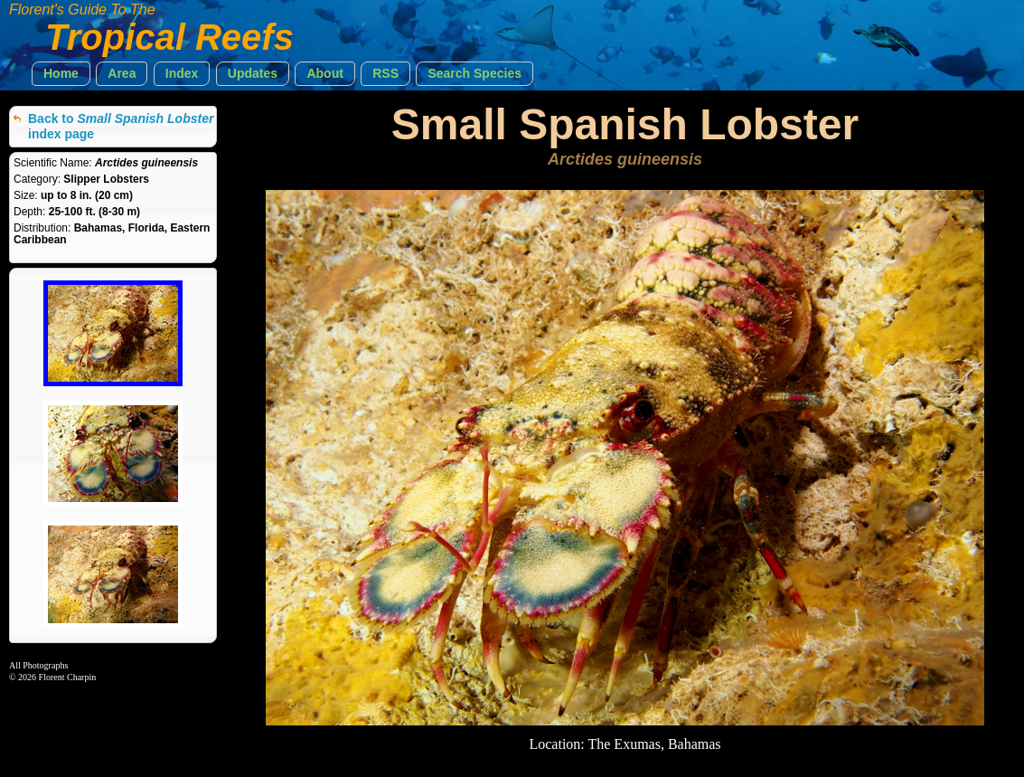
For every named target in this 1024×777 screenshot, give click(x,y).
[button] (61, 74)
